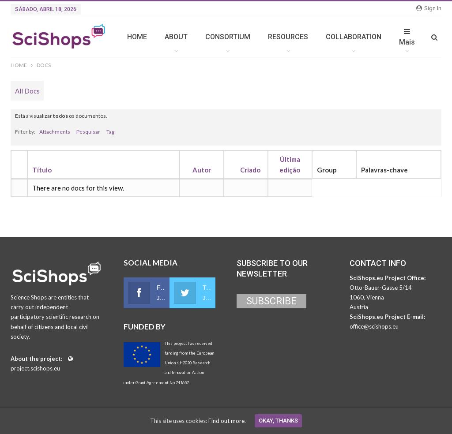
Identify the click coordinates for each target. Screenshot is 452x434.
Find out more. (227, 420)
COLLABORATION (353, 37)
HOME (137, 37)
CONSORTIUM (227, 37)
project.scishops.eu (35, 368)
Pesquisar (88, 131)
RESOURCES (288, 37)
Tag (110, 131)
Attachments (54, 131)
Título (42, 170)
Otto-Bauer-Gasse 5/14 (381, 287)
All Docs (27, 91)
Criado (250, 170)
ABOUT (176, 37)
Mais (407, 37)
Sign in (428, 8)
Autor (201, 170)
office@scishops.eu (374, 326)
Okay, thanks (278, 420)
